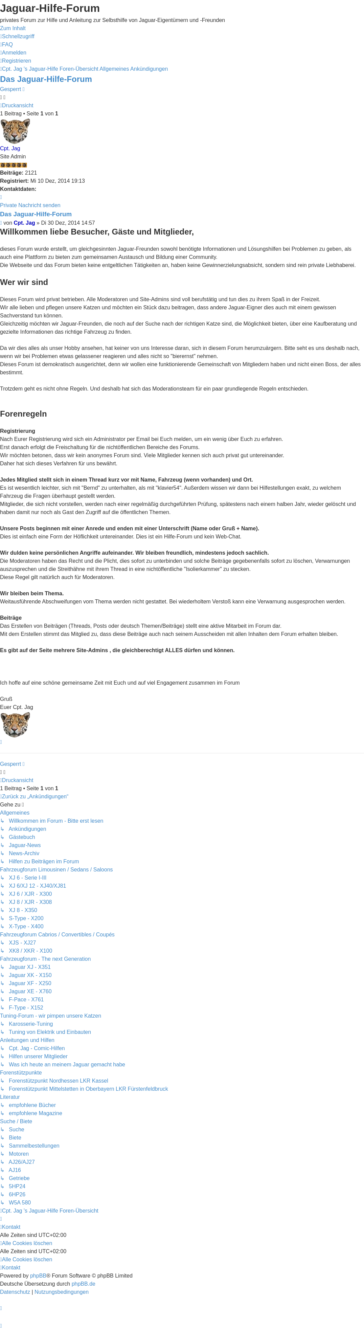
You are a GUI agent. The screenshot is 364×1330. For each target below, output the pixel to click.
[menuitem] (6, 44)
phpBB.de (83, 1284)
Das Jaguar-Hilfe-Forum (46, 79)
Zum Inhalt (13, 28)
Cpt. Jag (10, 148)
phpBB (38, 1276)
